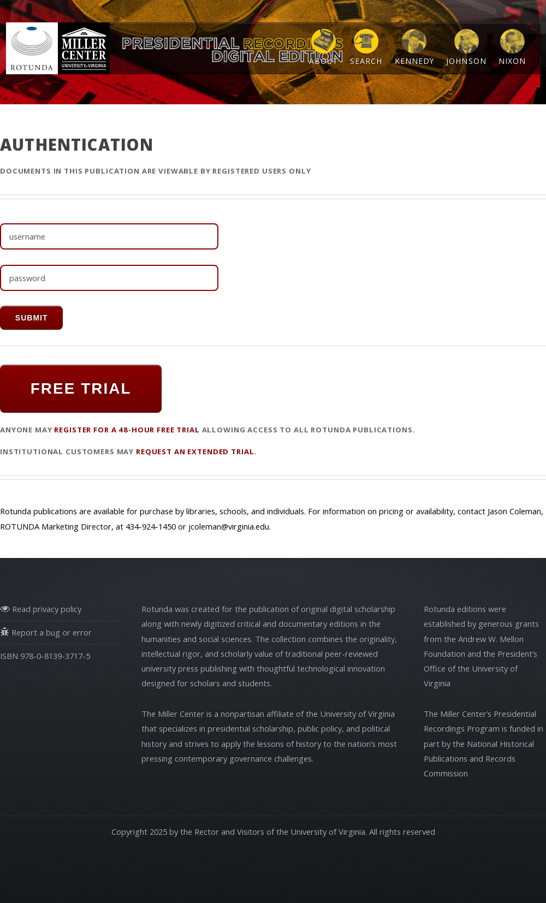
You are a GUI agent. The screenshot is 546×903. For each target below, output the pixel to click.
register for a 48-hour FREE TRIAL (126, 430)
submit (31, 317)
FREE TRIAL (81, 388)
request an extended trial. (196, 451)
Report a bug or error (50, 632)
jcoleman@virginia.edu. (229, 526)
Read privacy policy (45, 608)
